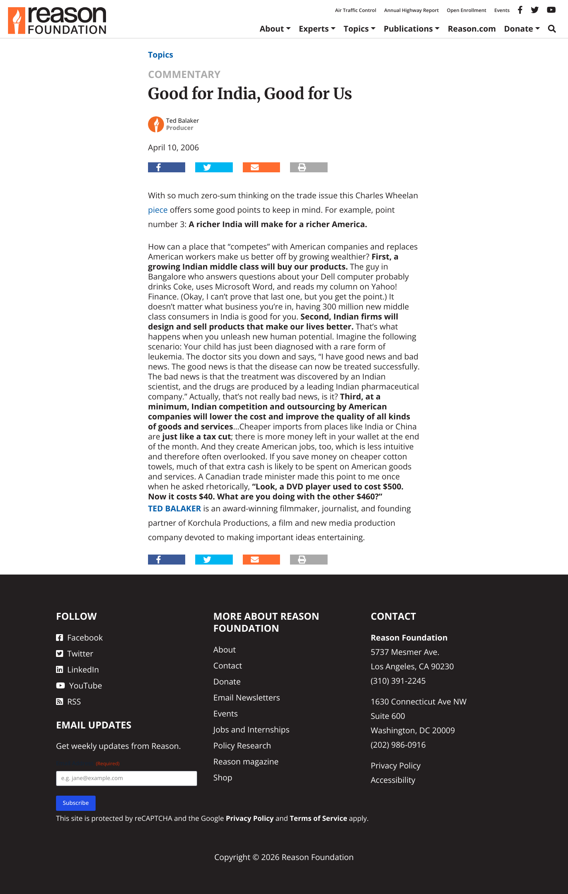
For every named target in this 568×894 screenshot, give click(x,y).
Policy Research (242, 745)
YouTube (79, 685)
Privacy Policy (396, 765)
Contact (227, 665)
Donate (518, 28)
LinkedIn (77, 669)
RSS (68, 701)
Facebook (79, 637)
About (272, 28)
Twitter (74, 653)
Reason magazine (245, 761)
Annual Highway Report (411, 10)
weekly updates (100, 745)
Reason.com (472, 28)
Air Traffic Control (355, 10)
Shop (222, 777)
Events (502, 10)
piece (158, 209)
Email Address (88, 763)
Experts (314, 28)
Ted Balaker (174, 508)
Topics (356, 28)
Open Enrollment (466, 10)
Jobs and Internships (251, 729)
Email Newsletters (246, 697)
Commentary (184, 74)
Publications (408, 28)
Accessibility (393, 779)
